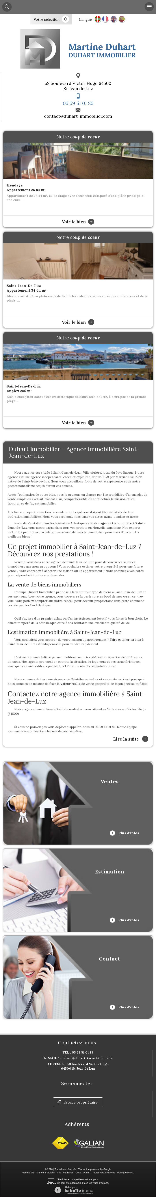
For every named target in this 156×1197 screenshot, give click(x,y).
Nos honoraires (65, 1172)
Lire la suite (130, 739)
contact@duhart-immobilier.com (78, 116)
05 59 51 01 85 (78, 103)
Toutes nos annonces (103, 1172)
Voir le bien (78, 221)
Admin (86, 1172)
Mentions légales (46, 1172)
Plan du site (28, 1172)
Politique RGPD (125, 1172)
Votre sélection (46, 19)
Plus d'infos (124, 833)
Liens (78, 1172)
